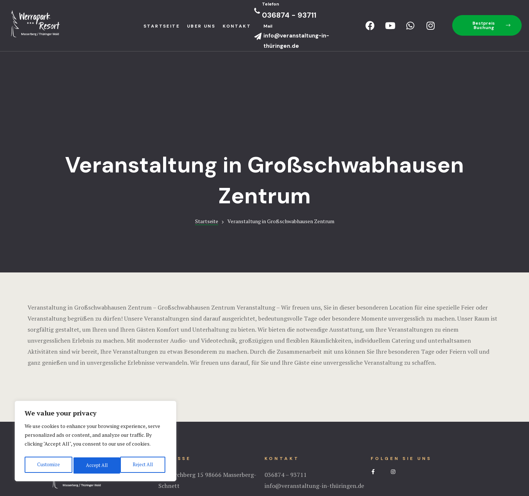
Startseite (206, 136)
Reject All (95, 465)
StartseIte (162, 26)
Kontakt (237, 26)
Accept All (143, 465)
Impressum (264, 461)
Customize (47, 465)
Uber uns (201, 26)
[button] (487, 25)
